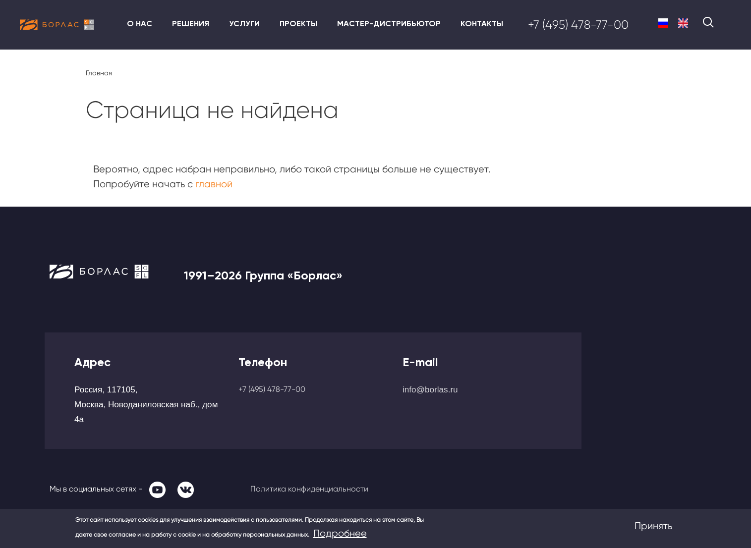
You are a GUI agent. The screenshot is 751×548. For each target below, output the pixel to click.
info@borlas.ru (430, 389)
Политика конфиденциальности (309, 488)
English (683, 23)
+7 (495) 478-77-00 (578, 25)
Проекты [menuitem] (298, 23)
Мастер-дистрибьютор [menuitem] (389, 23)
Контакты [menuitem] (482, 23)
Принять (653, 526)
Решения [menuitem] (190, 23)
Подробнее (340, 533)
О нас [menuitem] (139, 23)
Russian (663, 23)
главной (213, 184)
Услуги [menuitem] (244, 23)
